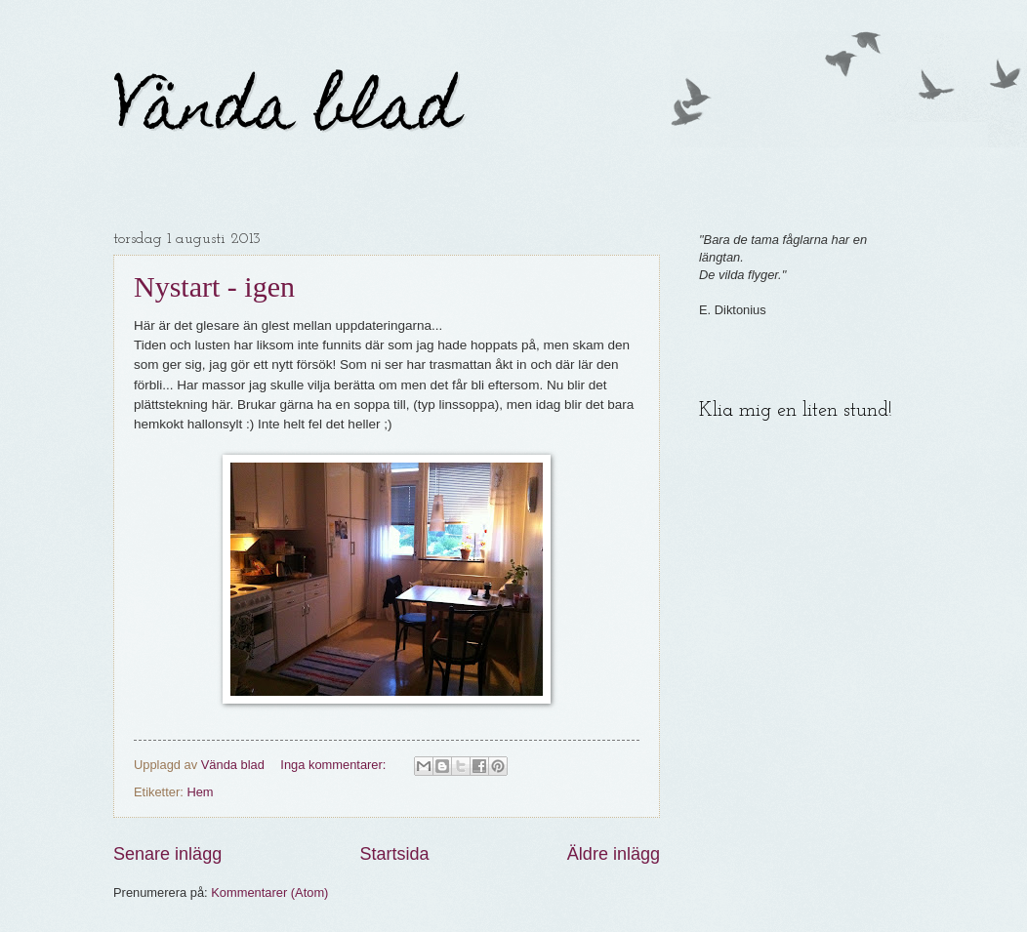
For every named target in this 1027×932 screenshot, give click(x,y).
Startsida (394, 854)
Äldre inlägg (613, 854)
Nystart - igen (214, 286)
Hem (199, 792)
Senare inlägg (167, 854)
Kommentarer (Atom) (269, 892)
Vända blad (286, 114)
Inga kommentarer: (335, 764)
